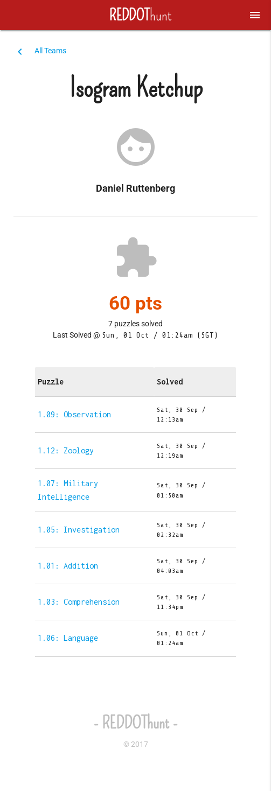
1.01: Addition (68, 565)
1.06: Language (68, 637)
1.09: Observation (74, 414)
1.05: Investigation (79, 529)
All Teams (50, 50)
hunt (136, 15)
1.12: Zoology (66, 450)
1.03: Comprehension (79, 601)
